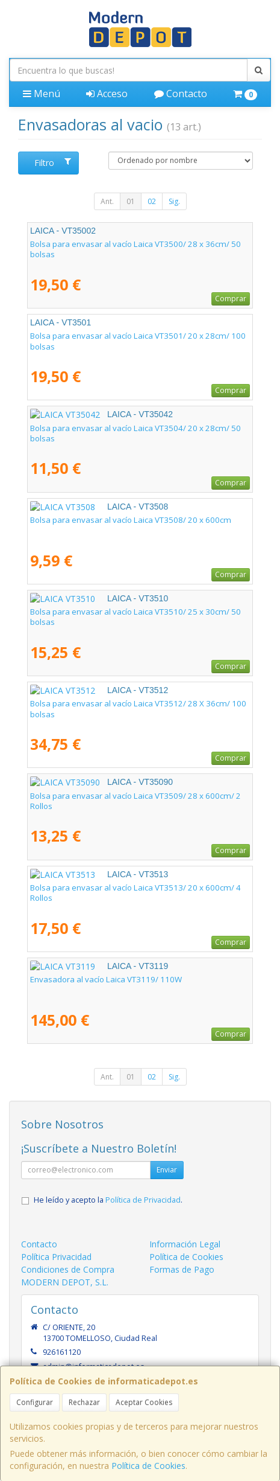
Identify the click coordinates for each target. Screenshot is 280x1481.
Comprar (230, 298)
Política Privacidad (56, 1256)
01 (130, 201)
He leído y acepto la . (108, 1200)
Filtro (53, 162)
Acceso (107, 93)
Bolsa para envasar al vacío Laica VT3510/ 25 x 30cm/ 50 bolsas (135, 616)
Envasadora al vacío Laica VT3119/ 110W (106, 979)
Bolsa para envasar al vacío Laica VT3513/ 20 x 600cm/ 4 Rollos (135, 892)
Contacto (180, 93)
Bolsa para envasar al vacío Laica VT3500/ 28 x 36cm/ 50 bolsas (135, 249)
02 (152, 201)
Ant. (107, 201)
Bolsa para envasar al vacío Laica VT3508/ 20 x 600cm (130, 519)
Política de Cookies (148, 1465)
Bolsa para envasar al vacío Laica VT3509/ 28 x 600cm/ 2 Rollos (135, 800)
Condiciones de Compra (67, 1269)
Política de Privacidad (143, 1200)
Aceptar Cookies (144, 1402)
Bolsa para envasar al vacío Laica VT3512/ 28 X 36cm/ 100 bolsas (138, 708)
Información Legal (184, 1244)
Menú (41, 93)
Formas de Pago (181, 1269)
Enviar (167, 1170)
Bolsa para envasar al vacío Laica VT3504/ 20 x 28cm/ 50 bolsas (135, 433)
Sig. (174, 201)
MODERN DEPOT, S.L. (64, 1282)
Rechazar (84, 1402)
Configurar (34, 1402)
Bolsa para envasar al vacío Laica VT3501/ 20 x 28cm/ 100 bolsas (138, 340)
